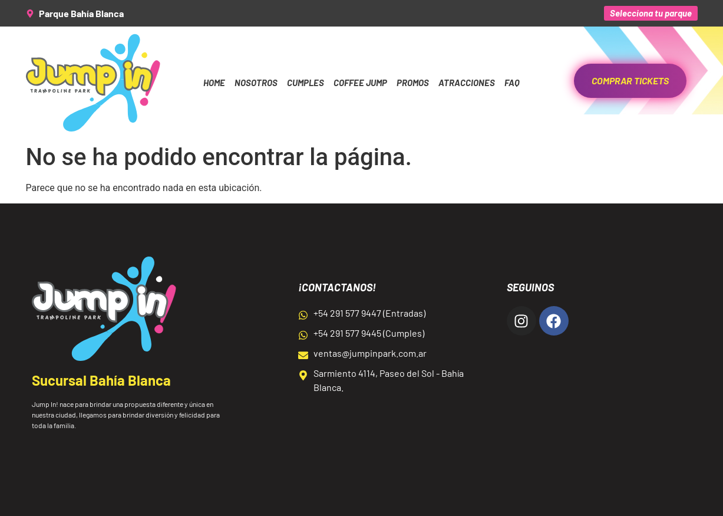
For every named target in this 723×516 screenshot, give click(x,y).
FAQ (512, 82)
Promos (413, 82)
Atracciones (466, 82)
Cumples (305, 82)
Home (214, 82)
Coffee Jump (360, 82)
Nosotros (256, 82)
